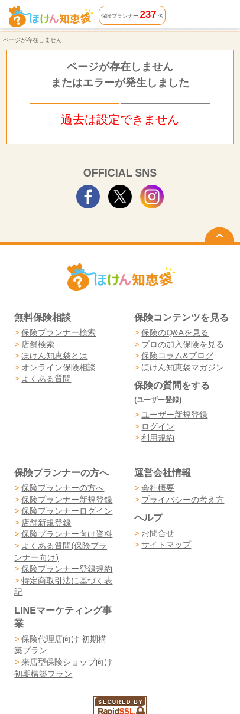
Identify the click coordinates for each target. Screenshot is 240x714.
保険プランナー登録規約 (66, 568)
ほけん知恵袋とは (54, 355)
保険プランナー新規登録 (66, 499)
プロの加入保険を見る (182, 344)
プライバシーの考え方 (182, 499)
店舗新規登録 (46, 522)
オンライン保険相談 (58, 367)
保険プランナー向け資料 (66, 534)
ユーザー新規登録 (174, 414)
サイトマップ (166, 544)
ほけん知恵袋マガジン (182, 367)
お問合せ (157, 533)
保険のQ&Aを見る (175, 332)
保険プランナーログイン (66, 511)
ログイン (157, 426)
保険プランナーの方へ (62, 488)
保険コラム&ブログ (177, 355)
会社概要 (157, 488)
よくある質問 (46, 378)
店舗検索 (37, 344)
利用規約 (157, 437)
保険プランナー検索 (58, 332)
